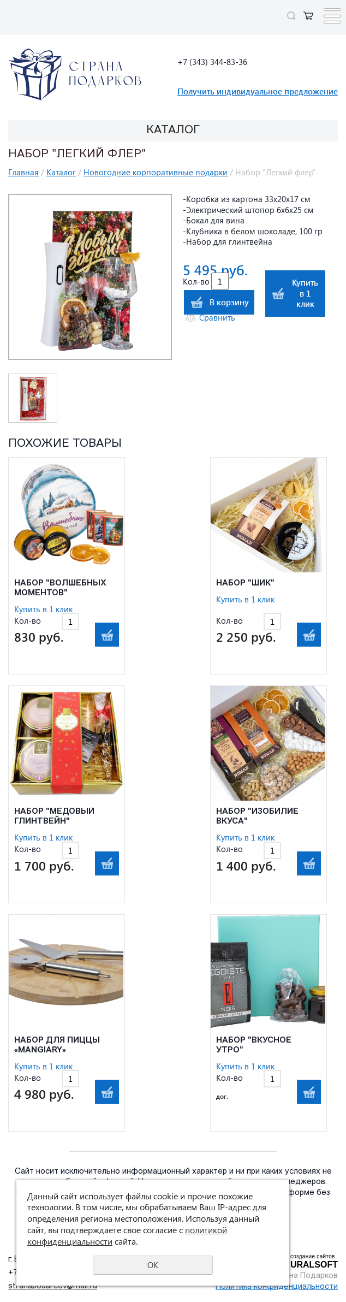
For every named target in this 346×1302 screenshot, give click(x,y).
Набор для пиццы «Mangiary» (57, 1046)
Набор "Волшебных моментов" (60, 588)
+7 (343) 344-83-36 (212, 61)
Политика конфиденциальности (277, 1287)
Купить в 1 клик (305, 293)
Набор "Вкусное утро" (253, 1046)
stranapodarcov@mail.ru (52, 1286)
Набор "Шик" (245, 583)
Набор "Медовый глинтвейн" (54, 817)
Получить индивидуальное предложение (257, 91)
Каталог (61, 172)
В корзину (229, 302)
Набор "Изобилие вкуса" (257, 817)
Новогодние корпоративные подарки (155, 172)
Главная (23, 172)
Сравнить (217, 317)
